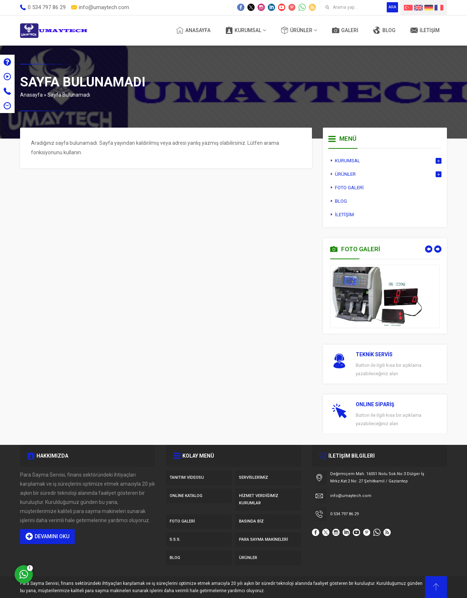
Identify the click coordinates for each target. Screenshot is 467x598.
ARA (392, 7)
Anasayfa (31, 95)
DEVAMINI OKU (47, 536)
